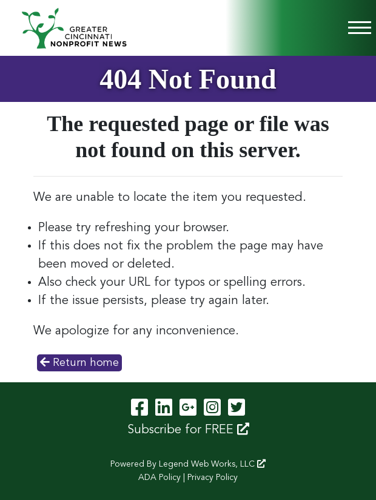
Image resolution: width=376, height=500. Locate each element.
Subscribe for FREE (188, 429)
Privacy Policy (212, 477)
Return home (79, 362)
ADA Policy (159, 477)
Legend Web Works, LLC (212, 464)
